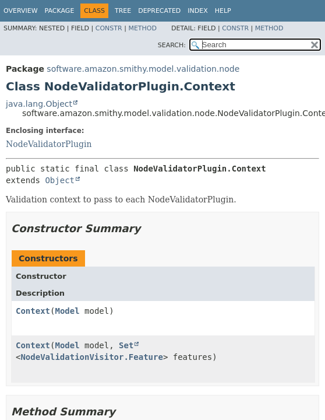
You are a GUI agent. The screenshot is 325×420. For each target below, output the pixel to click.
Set (126, 345)
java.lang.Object (39, 103)
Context (33, 311)
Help (223, 11)
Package (60, 11)
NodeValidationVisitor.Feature (91, 357)
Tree (123, 11)
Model (67, 311)
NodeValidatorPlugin (48, 144)
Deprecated (159, 11)
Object (60, 180)
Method (142, 28)
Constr (109, 28)
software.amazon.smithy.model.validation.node (143, 69)
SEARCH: (172, 45)
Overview (20, 11)
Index (197, 11)
